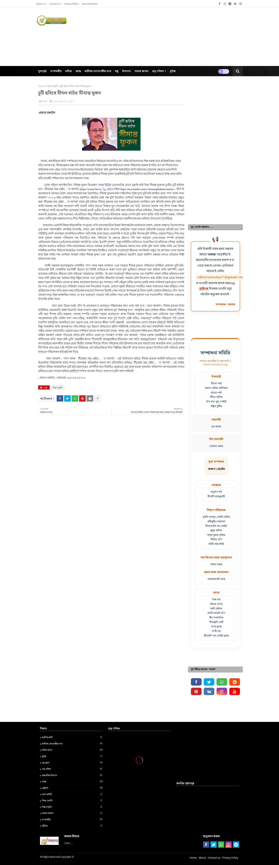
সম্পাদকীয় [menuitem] (56, 71)
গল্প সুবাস (72, 762)
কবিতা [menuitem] (68, 71)
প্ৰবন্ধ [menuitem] (78, 71)
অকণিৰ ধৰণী (72, 737)
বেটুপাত (72, 788)
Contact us (55, 3)
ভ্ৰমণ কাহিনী (72, 794)
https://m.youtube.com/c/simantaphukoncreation (146, 189)
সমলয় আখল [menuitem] (141, 71)
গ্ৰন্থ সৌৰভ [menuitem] (158, 71)
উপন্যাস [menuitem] (126, 71)
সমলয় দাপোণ (72, 813)
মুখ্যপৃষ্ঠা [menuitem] (42, 71)
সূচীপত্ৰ (72, 825)
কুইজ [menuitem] (173, 71)
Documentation (90, 3)
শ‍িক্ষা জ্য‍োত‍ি (72, 800)
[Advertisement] (176, 36)
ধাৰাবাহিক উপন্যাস (72, 775)
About (202, 857)
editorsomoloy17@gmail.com (221, 277)
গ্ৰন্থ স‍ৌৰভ (72, 769)
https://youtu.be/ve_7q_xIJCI (97, 189)
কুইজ (72, 756)
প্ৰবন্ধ (72, 781)
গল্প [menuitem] (116, 71)
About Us (41, 3)
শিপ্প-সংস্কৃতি (52, 86)
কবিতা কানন (72, 750)
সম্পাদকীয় (72, 819)
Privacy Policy (71, 3)
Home (41, 86)
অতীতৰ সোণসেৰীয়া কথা (72, 743)
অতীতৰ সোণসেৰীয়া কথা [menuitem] (98, 71)
